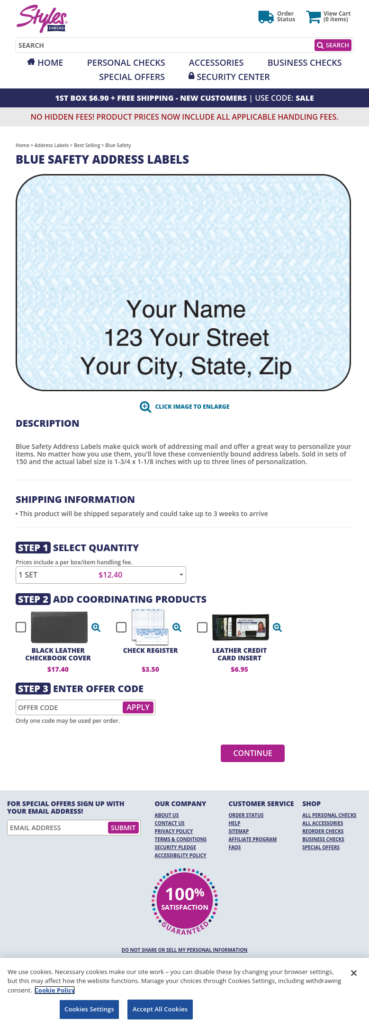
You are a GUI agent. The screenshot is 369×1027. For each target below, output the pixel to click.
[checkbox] (54, 627)
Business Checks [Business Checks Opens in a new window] (323, 839)
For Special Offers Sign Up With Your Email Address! (66, 807)
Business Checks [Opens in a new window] (305, 62)
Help (234, 823)
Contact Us (170, 823)
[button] (96, 627)
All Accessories (322, 823)
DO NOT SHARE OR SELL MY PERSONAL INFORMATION (185, 950)
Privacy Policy (174, 831)
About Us (167, 815)
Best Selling (87, 145)
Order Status (245, 815)
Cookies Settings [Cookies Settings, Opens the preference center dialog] (89, 1009)
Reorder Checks (322, 831)
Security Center (233, 76)
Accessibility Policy (181, 855)
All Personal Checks (329, 815)
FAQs (234, 847)
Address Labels (52, 145)
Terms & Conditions (181, 839)
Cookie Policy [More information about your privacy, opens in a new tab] (55, 990)
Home (50, 62)
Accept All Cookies (160, 1009)
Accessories (216, 62)
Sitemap (238, 831)
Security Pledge (175, 847)
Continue (252, 753)
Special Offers (132, 76)
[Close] (353, 973)
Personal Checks (126, 62)
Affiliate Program (252, 839)
